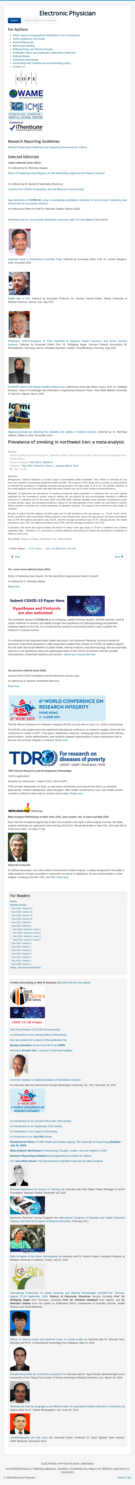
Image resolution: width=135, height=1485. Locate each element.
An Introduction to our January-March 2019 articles (38, 1034)
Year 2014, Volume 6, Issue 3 (26, 936)
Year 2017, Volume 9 (21, 922)
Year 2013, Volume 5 (21, 950)
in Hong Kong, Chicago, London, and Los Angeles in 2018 (58, 1150)
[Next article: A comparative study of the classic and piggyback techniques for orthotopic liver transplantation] (119, 557)
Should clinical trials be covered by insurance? (36, 1374)
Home (13, 901)
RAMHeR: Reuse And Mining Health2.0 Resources (36, 386)
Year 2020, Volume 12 (21, 912)
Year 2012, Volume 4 (21, 953)
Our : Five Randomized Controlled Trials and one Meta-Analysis (56, 1161)
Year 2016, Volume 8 (21, 943)
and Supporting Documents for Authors (51, 1155)
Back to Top (124, 1477)
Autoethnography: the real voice (28, 1437)
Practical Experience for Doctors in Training (35, 1189)
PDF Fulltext (35, 548)
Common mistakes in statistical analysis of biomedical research (45, 1079)
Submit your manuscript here (79, 654)
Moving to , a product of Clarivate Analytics (41, 1050)
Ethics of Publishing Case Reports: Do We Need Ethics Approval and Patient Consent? (56, 173)
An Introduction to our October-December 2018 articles (40, 1121)
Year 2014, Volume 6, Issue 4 (26, 940)
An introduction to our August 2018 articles (33, 1131)
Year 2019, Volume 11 (21, 915)
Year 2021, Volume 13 (21, 908)
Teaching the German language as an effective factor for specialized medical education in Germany (65, 1406)
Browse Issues (18, 904)
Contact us (19, 66)
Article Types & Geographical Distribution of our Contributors (46, 35)
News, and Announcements (25, 967)
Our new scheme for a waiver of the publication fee (38, 1040)
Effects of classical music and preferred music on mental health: (46, 1339)
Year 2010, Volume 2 (21, 960)
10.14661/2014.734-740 (63, 548)
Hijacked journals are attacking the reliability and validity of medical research (52, 431)
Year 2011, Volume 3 (21, 957)
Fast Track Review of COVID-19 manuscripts (35, 1029)
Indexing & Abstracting (25, 59)
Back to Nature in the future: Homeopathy (33, 1256)
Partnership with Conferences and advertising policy (42, 63)
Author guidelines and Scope (29, 38)
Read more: (61, 740)
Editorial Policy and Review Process (33, 49)
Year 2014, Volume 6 (41, 462)
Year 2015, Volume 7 (21, 947)
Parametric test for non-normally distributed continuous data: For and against (51, 219)
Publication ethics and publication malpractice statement (44, 52)
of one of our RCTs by (37, 1045)
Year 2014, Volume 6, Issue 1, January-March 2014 (50, 465)
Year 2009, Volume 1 (21, 964)
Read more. (14, 586)
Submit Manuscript (23, 42)
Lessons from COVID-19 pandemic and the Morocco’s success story (46, 189)
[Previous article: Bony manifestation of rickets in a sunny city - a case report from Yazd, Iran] (15, 557)
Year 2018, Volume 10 (21, 919)
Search (14, 20)
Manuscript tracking (24, 45)
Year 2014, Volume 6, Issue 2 (26, 933)
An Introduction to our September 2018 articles (36, 1126)
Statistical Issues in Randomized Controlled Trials (35, 259)
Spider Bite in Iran (19, 298)
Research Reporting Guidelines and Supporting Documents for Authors (47, 147)
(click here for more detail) (75, 982)
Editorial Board (21, 56)
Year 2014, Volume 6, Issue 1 (26, 929)
